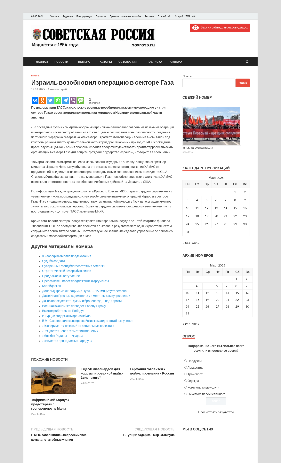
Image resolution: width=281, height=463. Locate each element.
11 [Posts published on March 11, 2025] (197, 293)
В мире (35, 75)
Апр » (195, 243)
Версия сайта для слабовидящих (220, 27)
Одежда (193, 380)
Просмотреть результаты (216, 412)
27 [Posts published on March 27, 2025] (217, 306)
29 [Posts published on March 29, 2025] (237, 306)
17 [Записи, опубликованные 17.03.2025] (187, 216)
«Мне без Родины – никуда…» (62, 335)
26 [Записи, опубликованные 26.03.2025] (206, 224)
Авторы (106, 61)
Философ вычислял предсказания (66, 256)
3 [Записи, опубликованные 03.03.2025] (187, 200)
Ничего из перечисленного (206, 394)
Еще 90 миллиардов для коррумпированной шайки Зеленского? (102, 373)
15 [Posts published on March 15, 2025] (237, 293)
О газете (54, 16)
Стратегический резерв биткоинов (66, 271)
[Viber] (73, 100)
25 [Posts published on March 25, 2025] (197, 306)
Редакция (68, 16)
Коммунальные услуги (204, 387)
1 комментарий (57, 89)
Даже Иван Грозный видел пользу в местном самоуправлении (86, 295)
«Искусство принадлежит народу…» (67, 341)
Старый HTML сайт (185, 16)
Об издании (127, 61)
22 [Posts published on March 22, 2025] (237, 299)
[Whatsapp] (57, 100)
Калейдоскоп (51, 286)
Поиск (187, 76)
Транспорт (195, 374)
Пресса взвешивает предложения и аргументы (75, 281)
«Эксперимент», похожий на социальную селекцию (78, 326)
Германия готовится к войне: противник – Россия (152, 371)
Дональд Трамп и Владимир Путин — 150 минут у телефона (84, 291)
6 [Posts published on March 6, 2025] (217, 286)
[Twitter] (50, 100)
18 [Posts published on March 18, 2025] (197, 299)
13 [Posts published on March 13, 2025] (217, 293)
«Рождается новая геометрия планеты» (70, 331)
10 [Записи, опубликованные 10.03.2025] (187, 208)
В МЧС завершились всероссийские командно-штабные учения (87, 320)
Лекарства (195, 367)
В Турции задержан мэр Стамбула (66, 316)
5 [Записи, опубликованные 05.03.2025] (206, 200)
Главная (41, 61)
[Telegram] (65, 100)
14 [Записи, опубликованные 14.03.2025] (225, 208)
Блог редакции (84, 16)
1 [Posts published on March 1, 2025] (236, 279)
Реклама (149, 16)
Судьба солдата (53, 261)
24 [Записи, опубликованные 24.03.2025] (187, 224)
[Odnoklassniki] (42, 100)
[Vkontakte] (35, 100)
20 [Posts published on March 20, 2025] (217, 299)
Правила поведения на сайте (125, 16)
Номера (84, 61)
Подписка (101, 16)
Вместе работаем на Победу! (63, 311)
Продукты (195, 361)
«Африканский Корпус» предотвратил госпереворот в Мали (50, 404)
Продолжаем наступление (61, 276)
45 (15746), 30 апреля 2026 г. (197, 147)
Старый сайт (165, 16)
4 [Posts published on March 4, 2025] (196, 286)
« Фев (186, 243)
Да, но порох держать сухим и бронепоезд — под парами (82, 301)
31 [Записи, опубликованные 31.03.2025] (187, 232)
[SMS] (80, 100)
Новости (61, 61)
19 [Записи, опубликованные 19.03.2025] (206, 216)
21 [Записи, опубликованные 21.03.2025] (225, 216)
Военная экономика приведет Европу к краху (74, 306)
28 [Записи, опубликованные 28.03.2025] (225, 224)
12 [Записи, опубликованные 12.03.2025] (206, 208)
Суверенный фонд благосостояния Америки (73, 266)
